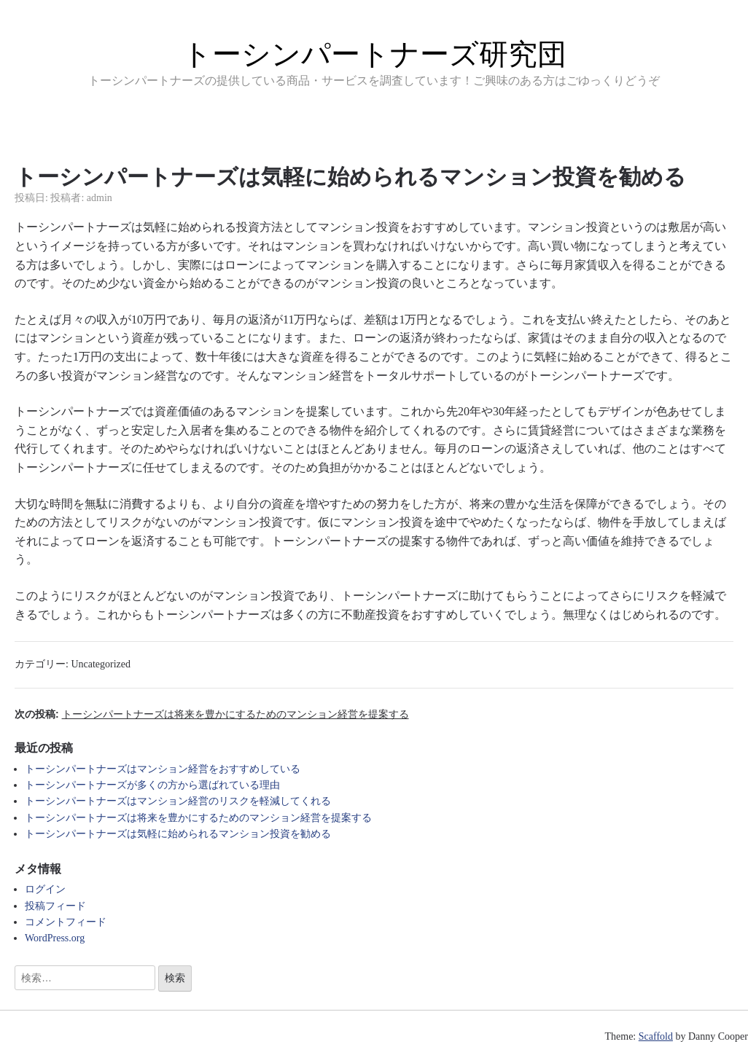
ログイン (45, 889)
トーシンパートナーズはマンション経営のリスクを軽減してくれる (178, 801)
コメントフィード (65, 922)
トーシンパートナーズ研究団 (374, 54)
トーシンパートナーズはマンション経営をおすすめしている (162, 769)
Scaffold (656, 1036)
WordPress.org (55, 938)
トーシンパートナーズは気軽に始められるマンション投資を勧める (178, 833)
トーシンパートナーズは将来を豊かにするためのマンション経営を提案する (198, 817)
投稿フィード (55, 906)
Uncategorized (100, 664)
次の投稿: (212, 714)
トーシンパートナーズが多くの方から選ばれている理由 (152, 785)
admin (99, 197)
